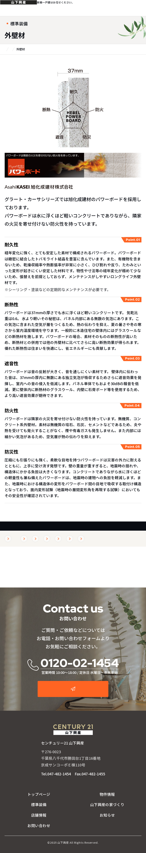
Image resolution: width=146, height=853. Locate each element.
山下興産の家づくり (107, 804)
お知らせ (107, 815)
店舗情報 (38, 815)
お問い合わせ (38, 825)
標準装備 (15, 529)
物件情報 (107, 794)
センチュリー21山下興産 (23, 8)
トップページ (38, 794)
